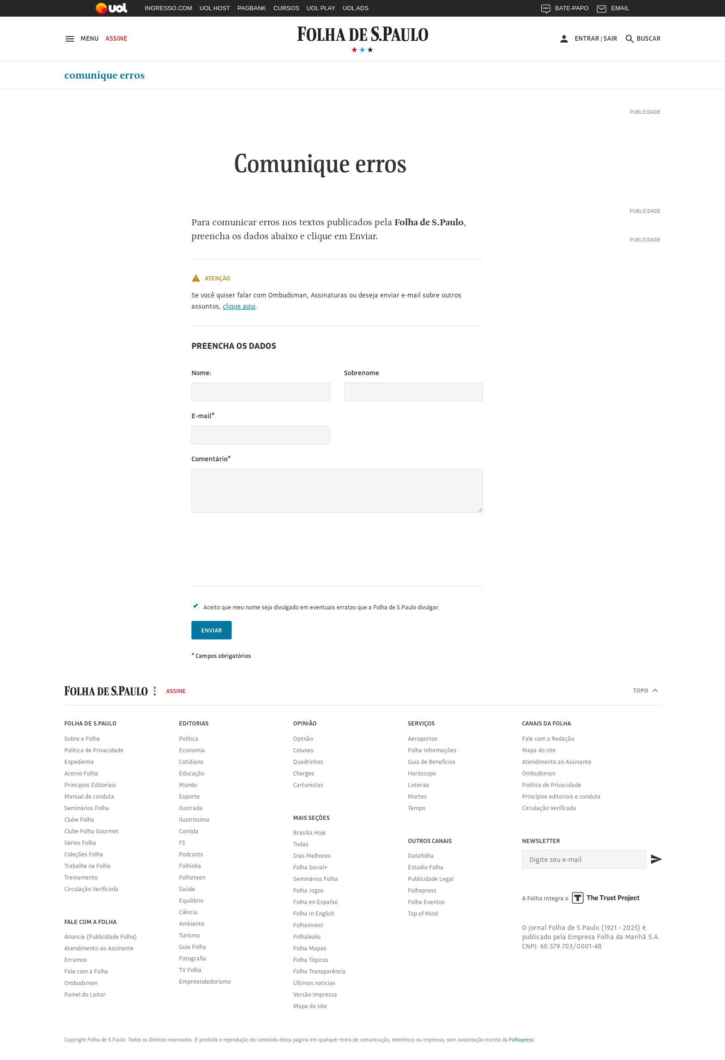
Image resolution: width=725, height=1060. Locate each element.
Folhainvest (308, 925)
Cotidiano (191, 761)
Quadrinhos (308, 761)
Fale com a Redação (548, 738)
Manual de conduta (89, 796)
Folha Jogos (308, 890)
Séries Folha (80, 842)
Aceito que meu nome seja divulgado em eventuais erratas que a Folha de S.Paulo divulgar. (321, 607)
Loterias (419, 785)
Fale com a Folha (86, 971)
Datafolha (421, 855)
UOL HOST (215, 8)
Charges (303, 773)
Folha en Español (315, 902)
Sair (610, 38)
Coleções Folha (83, 854)
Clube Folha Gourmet (91, 831)
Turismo (189, 935)
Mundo (188, 785)
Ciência (188, 912)
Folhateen (192, 877)
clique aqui (239, 306)
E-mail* (203, 416)
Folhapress (422, 890)
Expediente (79, 761)
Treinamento (81, 877)
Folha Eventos (426, 902)
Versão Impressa (315, 994)
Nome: (201, 373)
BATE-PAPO (564, 10)
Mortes (417, 796)
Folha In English (313, 913)
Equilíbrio (191, 900)
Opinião (303, 738)
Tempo (416, 808)
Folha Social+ (310, 867)
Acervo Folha (81, 773)
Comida (188, 831)
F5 (182, 842)
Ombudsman (81, 983)
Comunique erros (104, 75)
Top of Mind (423, 913)
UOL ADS (356, 8)
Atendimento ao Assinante (99, 948)
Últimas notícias (314, 983)
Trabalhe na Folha (87, 866)
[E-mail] (584, 859)
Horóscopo (422, 773)
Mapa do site (310, 1006)
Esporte (189, 796)
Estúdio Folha (425, 867)
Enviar (211, 630)
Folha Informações (432, 750)
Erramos (75, 959)
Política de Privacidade (93, 750)
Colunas (303, 750)
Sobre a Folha (82, 738)
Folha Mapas (309, 948)
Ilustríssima (194, 819)
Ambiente (191, 923)
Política (188, 738)
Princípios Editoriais (90, 785)
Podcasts (191, 854)
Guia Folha (192, 946)
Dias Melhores (312, 855)
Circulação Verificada (91, 889)
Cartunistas (308, 785)
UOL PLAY (321, 8)
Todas (300, 844)
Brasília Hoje (309, 832)
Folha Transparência (319, 971)
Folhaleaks (307, 936)
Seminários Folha (86, 808)
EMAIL (612, 10)
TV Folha (190, 970)
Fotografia (192, 958)
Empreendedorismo (205, 981)
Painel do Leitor (84, 994)
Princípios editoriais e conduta (561, 796)
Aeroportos (422, 738)
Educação (191, 773)
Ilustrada (191, 808)
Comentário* (211, 459)
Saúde (187, 889)
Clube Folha (79, 819)
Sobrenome (361, 373)
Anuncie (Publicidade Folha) (100, 936)
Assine (116, 38)
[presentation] (261, 549)
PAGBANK (252, 8)
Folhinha (190, 866)
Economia (192, 750)
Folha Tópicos (310, 959)
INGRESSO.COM (168, 8)
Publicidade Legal (431, 878)
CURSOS (286, 8)
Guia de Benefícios (431, 761)
